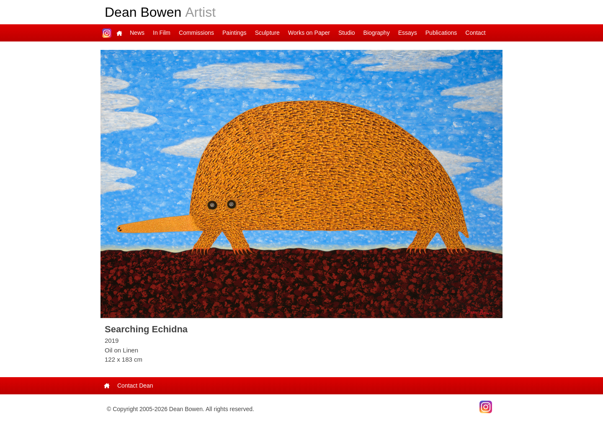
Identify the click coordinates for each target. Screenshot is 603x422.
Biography (376, 32)
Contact (475, 32)
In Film (161, 32)
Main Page (119, 32)
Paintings (234, 32)
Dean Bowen (160, 12)
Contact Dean (135, 385)
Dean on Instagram (106, 32)
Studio (346, 32)
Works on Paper (309, 32)
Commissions (196, 32)
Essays (407, 32)
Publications (441, 32)
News (137, 32)
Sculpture (267, 32)
